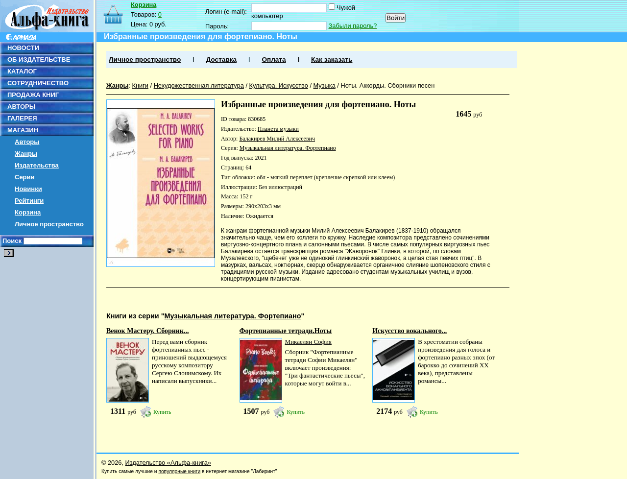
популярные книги (179, 471)
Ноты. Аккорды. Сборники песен (387, 85)
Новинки (28, 188)
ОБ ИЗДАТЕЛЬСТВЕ (38, 59)
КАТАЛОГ (22, 71)
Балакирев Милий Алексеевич (277, 138)
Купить (162, 411)
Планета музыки (278, 128)
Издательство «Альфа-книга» (168, 462)
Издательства (37, 165)
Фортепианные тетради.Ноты (286, 331)
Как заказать (331, 59)
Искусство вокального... (409, 331)
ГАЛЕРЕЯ (22, 118)
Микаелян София (308, 341)
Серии (25, 177)
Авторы (27, 141)
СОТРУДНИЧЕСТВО (38, 83)
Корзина (28, 212)
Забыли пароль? (353, 25)
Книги (140, 85)
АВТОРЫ (21, 106)
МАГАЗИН (22, 130)
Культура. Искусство (278, 85)
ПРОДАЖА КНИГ (33, 94)
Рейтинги (29, 200)
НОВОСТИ (23, 47)
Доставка (221, 59)
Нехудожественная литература (199, 85)
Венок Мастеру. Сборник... (147, 331)
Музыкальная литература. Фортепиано (288, 147)
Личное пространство (49, 224)
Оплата (274, 59)
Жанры (26, 153)
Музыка (325, 85)
